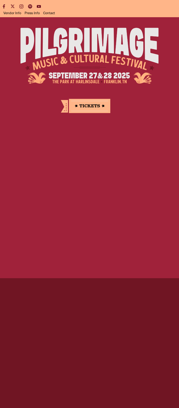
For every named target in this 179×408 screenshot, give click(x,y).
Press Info (32, 13)
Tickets (89, 106)
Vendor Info (12, 13)
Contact (49, 13)
